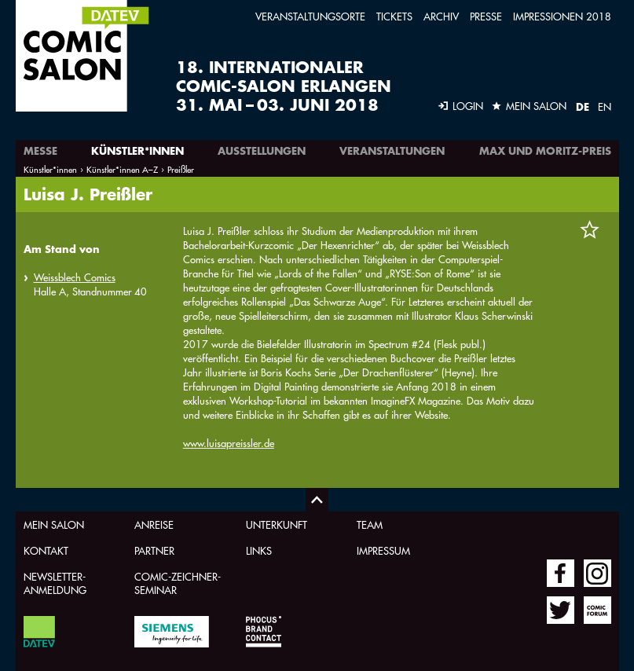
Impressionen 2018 (562, 16)
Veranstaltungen (392, 151)
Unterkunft (276, 524)
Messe (40, 151)
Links (259, 550)
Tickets (394, 16)
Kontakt (46, 550)
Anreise (154, 524)
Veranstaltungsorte (310, 16)
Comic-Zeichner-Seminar (177, 583)
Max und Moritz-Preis (545, 151)
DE (582, 107)
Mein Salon (54, 524)
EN (604, 106)
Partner (154, 550)
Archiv (441, 16)
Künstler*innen (137, 151)
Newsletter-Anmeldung (55, 583)
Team (370, 524)
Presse (486, 16)
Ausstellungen (262, 151)
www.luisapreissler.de (228, 442)
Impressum (383, 550)
